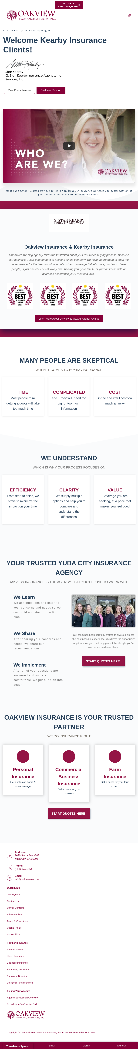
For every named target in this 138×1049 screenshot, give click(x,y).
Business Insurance (17, 962)
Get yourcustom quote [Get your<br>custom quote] (69, 5)
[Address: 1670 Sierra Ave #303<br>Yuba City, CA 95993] (9, 855)
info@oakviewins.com (27, 879)
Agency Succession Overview (22, 997)
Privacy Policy (14, 914)
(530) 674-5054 (23, 869)
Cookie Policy (14, 927)
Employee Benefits (17, 976)
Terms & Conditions (17, 921)
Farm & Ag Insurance (18, 969)
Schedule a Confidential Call (22, 1004)
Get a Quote (13, 894)
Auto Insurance (15, 949)
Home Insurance (15, 956)
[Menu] (129, 15)
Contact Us (13, 901)
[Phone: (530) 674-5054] (9, 867)
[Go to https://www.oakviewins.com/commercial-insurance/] (69, 773)
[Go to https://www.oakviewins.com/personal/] (23, 770)
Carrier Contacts (15, 907)
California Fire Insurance (20, 982)
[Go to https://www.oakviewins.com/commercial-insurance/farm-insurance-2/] (115, 770)
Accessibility (13, 934)
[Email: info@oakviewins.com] (9, 878)
